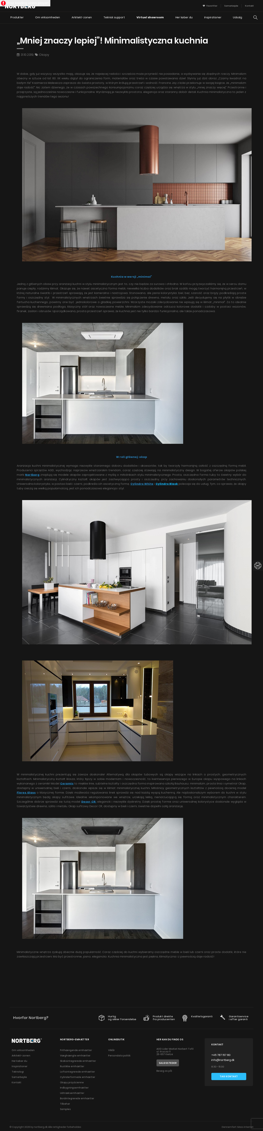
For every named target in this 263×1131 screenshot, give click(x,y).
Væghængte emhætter (75, 1055)
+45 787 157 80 (220, 1055)
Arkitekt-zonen (81, 18)
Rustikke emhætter (72, 1066)
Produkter (16, 18)
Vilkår (111, 1050)
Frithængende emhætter (76, 1050)
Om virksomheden (47, 18)
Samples (65, 1107)
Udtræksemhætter (72, 1092)
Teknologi (18, 1071)
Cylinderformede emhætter (78, 1076)
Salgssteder (168, 1063)
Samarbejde (19, 1076)
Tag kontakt (229, 1076)
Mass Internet (245, 1125)
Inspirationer (212, 18)
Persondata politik (119, 1055)
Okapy (44, 55)
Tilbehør (65, 1102)
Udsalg (237, 18)
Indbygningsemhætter (74, 1086)
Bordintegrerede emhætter (77, 1097)
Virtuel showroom (150, 18)
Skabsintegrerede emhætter (78, 1060)
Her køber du (184, 18)
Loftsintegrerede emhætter (77, 1071)
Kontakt (17, 1081)
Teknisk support (114, 18)
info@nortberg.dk (222, 1060)
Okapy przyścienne (72, 1081)
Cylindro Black (167, 484)
